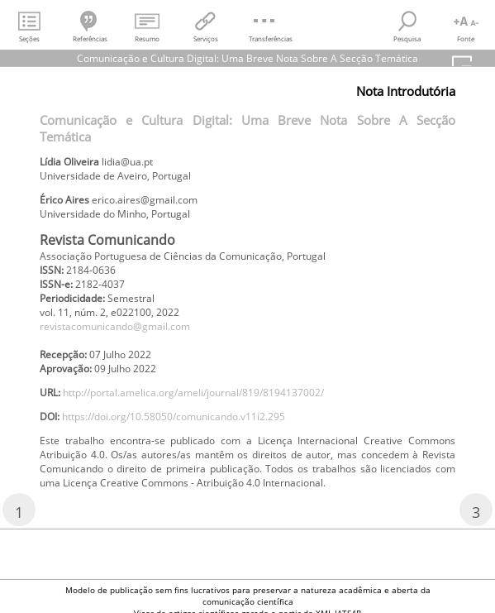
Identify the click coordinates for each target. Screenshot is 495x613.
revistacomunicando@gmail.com (115, 326)
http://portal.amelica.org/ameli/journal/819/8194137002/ (193, 393)
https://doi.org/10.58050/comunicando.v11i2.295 (173, 416)
